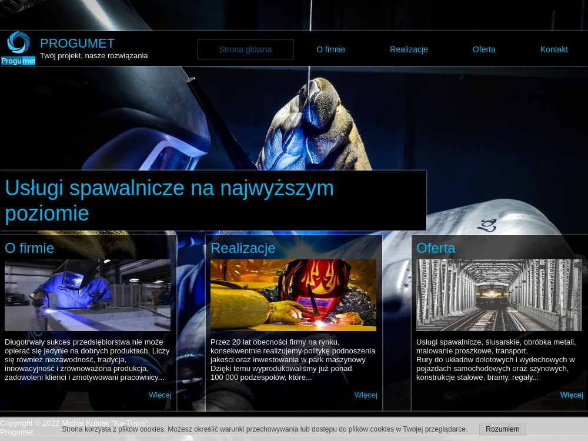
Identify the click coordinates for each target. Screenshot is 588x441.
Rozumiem (502, 429)
